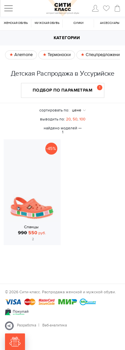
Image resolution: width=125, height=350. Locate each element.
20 (68, 119)
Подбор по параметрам (67, 89)
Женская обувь (16, 23)
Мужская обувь (47, 23)
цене (76, 110)
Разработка (26, 325)
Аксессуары (109, 23)
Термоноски (59, 54)
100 (82, 119)
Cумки (78, 23)
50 (75, 119)
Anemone (23, 54)
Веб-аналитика (54, 325)
